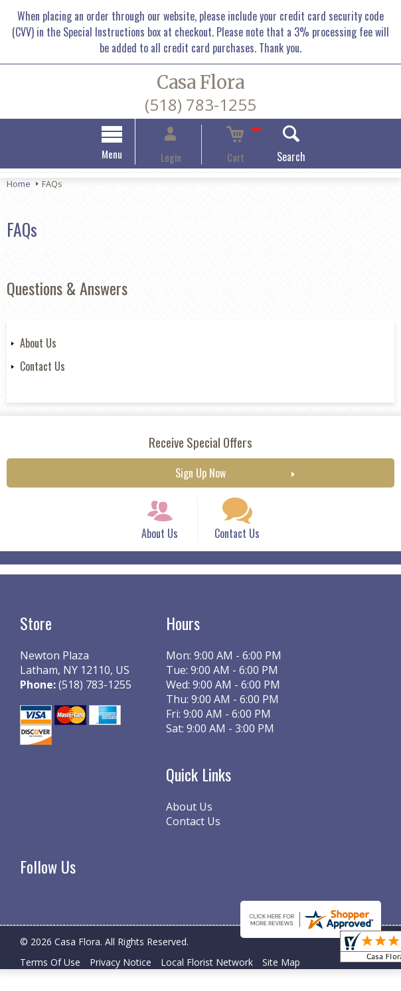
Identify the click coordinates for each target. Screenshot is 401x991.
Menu (133, 156)
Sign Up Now (200, 475)
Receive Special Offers (200, 444)
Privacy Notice (130, 984)
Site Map (304, 984)
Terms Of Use (53, 984)
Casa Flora (200, 82)
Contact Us (42, 368)
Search (270, 158)
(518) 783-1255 (200, 104)
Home (19, 186)
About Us (38, 345)
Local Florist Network (223, 984)
